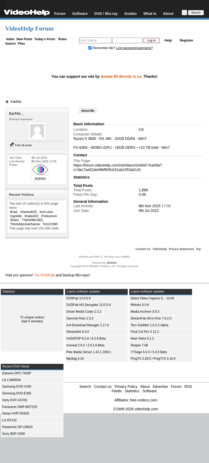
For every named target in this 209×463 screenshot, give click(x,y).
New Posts (24, 39)
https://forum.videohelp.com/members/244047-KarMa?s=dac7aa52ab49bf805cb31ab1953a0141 (117, 167)
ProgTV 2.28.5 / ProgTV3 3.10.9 (153, 358)
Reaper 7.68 (139, 345)
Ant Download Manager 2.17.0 (87, 325)
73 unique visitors (32, 317)
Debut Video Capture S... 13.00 (152, 298)
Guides (130, 13)
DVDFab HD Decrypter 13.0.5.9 (88, 305)
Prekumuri (49, 216)
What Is (149, 13)
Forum (60, 13)
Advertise (160, 386)
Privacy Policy (126, 386)
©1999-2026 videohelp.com (135, 409)
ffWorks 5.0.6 (140, 305)
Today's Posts (44, 39)
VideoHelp (160, 249)
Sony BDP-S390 (13, 434)
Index (10, 39)
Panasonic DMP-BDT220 (19, 407)
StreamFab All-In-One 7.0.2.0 (151, 318)
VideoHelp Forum (29, 28)
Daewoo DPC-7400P (16, 373)
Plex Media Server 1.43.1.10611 (88, 352)
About (168, 13)
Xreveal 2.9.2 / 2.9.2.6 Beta (85, 345)
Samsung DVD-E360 (16, 393)
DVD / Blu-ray (106, 13)
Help (168, 40)
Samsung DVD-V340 (16, 386)
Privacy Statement (181, 249)
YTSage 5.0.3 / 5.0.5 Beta (149, 352)
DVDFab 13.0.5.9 (78, 298)
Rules (62, 39)
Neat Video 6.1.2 (142, 338)
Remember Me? (102, 48)
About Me (87, 110)
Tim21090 (50, 224)
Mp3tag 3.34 (75, 358)
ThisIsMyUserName (25, 224)
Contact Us (143, 249)
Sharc (14, 220)
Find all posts (21, 145)
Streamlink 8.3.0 (77, 332)
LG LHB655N (11, 380)
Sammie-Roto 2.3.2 (79, 318)
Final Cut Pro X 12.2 (145, 332)
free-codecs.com (143, 400)
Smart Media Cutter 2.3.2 (83, 311)
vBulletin (112, 262)
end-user (46, 212)
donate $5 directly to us (121, 76)
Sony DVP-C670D (14, 400)
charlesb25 (28, 212)
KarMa (15, 101)
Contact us (103, 386)
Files (21, 43)
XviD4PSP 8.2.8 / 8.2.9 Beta (86, 338)
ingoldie (16, 216)
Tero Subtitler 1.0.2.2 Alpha (149, 325)
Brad (13, 212)
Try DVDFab (44, 275)
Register (186, 40)
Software (80, 13)
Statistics (132, 391)
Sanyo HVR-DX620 (15, 413)
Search (10, 43)
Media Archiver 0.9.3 (145, 311)
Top (198, 249)
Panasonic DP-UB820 (17, 427)
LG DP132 (9, 420)
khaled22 (31, 216)
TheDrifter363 (32, 220)
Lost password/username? (134, 48)
